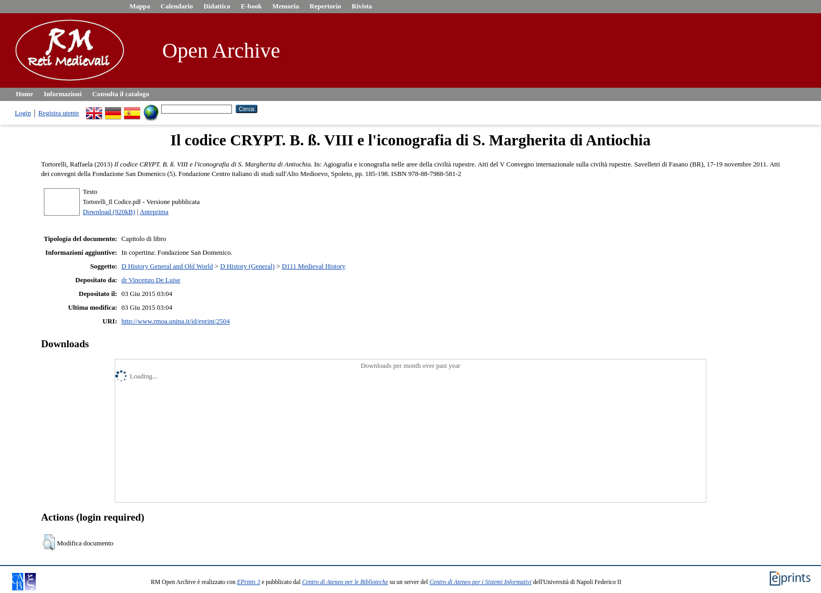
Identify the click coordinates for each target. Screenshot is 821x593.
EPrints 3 (248, 582)
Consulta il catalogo (121, 94)
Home (24, 94)
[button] (49, 542)
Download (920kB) (109, 212)
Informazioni (63, 94)
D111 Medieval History (314, 266)
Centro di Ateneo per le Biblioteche (345, 582)
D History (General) (247, 266)
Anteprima (154, 212)
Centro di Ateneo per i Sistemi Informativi (480, 582)
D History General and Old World (167, 266)
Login (23, 113)
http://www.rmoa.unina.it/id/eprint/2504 (176, 321)
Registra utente (59, 113)
